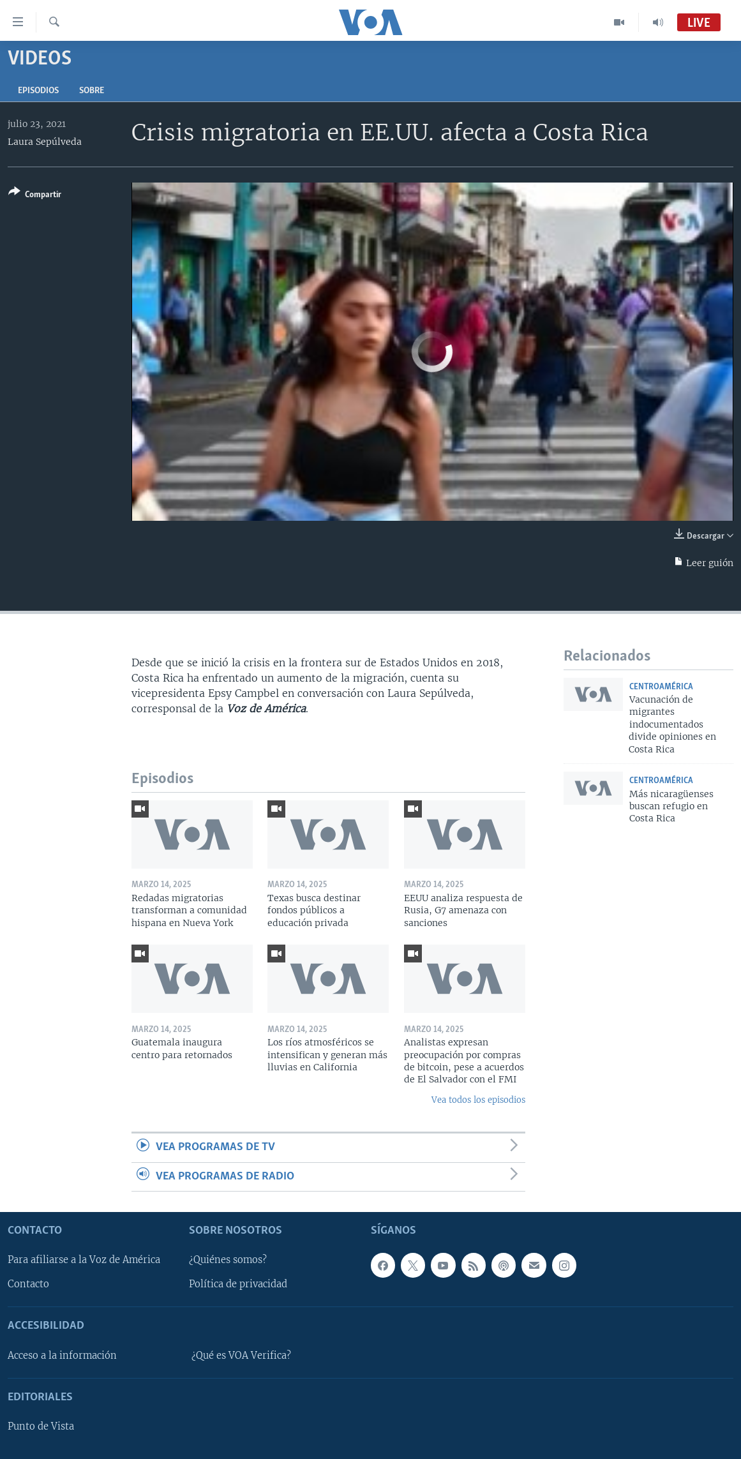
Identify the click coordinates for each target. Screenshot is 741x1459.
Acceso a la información (62, 1355)
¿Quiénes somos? (228, 1260)
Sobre (91, 91)
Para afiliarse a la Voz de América (84, 1260)
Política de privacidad (238, 1285)
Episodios (38, 91)
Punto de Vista (41, 1426)
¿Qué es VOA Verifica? (241, 1355)
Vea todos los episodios (478, 1100)
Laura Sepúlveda (45, 141)
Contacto (28, 1285)
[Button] (34, 196)
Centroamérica (661, 687)
